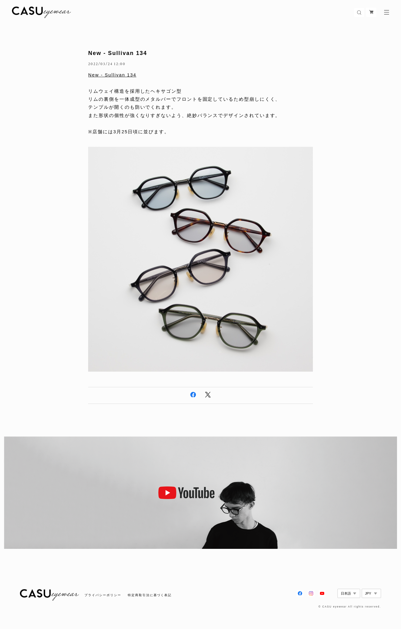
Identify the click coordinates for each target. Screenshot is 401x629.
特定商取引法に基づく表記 (150, 595)
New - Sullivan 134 (117, 53)
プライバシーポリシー (102, 595)
